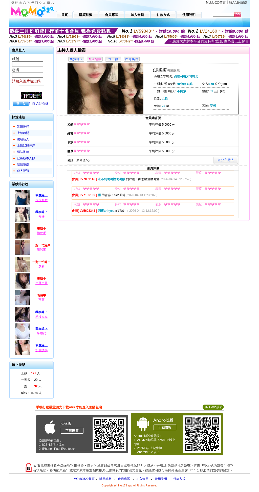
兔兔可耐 (41, 200)
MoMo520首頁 (216, 2)
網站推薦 (23, 152)
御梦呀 (41, 233)
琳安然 (41, 333)
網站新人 (23, 139)
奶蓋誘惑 (41, 350)
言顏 (41, 299)
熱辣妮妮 (41, 317)
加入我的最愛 (238, 2)
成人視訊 (23, 171)
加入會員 (142, 479)
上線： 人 (30, 373)
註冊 (32, 104)
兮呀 (41, 217)
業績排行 (23, 126)
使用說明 (161, 479)
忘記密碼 (42, 104)
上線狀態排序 (26, 145)
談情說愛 (23, 164)
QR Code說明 (213, 407)
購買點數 (105, 479)
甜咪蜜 (41, 249)
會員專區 (124, 479)
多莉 (41, 266)
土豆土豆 (41, 283)
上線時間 (23, 133)
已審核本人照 (26, 158)
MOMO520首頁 (84, 479)
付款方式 (179, 479)
